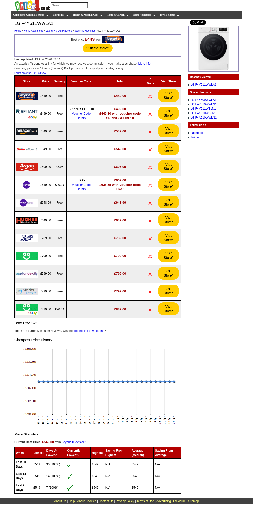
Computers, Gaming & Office (31, 14)
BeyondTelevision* (74, 442)
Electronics (61, 14)
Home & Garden (118, 14)
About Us (60, 501)
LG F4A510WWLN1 (203, 117)
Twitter (194, 137)
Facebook (197, 133)
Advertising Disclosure (171, 501)
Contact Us (106, 501)
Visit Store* (168, 95)
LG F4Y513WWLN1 (203, 104)
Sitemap (193, 501)
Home (17, 30)
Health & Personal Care (88, 14)
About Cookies (86, 501)
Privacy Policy (125, 501)
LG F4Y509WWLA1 (203, 100)
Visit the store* (97, 48)
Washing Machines (85, 30)
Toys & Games (169, 14)
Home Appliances (144, 14)
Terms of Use (145, 501)
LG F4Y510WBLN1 (203, 113)
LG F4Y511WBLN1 (203, 108)
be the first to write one (89, 330)
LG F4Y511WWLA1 (203, 84)
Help (72, 501)
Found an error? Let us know (30, 73)
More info (144, 63)
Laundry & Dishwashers (59, 30)
